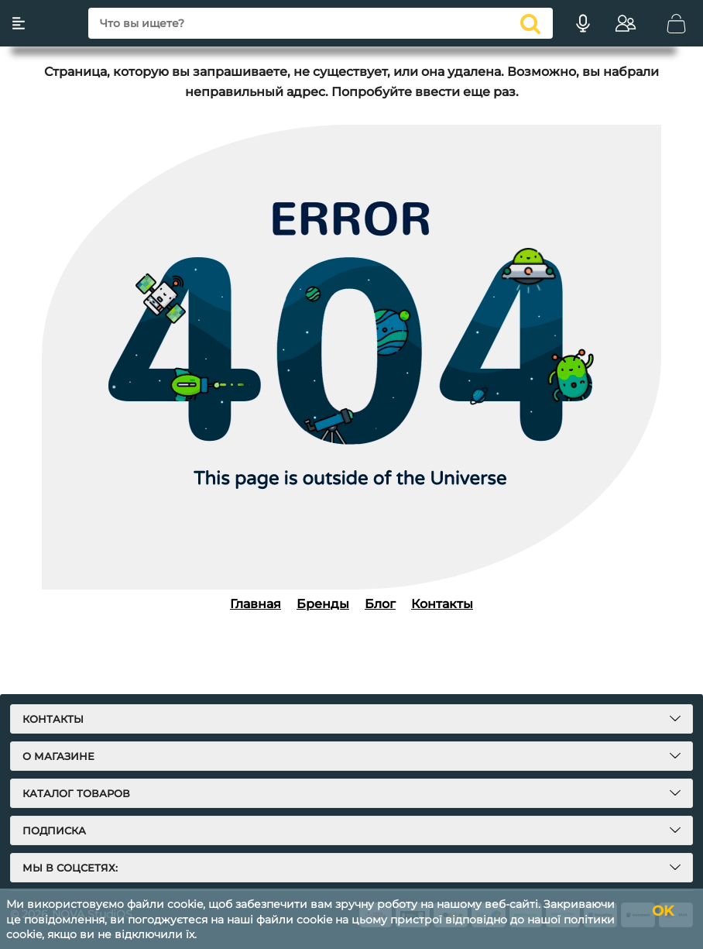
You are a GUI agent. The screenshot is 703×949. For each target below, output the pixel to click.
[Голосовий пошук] (583, 23)
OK (663, 911)
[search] (320, 23)
